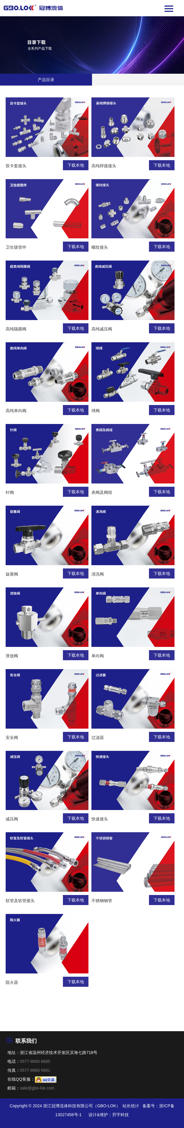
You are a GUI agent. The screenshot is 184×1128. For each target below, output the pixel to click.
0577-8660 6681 (35, 1070)
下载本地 (75, 165)
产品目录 (46, 79)
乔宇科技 (120, 1114)
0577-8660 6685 (35, 1061)
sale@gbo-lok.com (37, 1088)
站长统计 (131, 1105)
